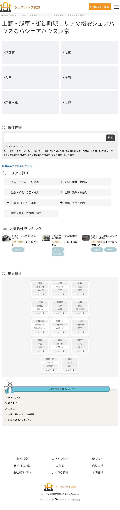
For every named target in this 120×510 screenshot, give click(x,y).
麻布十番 (50, 359)
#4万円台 (43, 150)
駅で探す (97, 459)
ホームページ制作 (60, 499)
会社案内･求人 (22, 472)
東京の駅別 (59, 15)
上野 (68, 102)
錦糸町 (60, 324)
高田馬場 (80, 308)
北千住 (40, 302)
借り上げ (12, 403)
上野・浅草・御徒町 (77, 15)
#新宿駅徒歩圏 (73, 150)
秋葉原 (10, 52)
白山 (80, 286)
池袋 (80, 283)
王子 (60, 290)
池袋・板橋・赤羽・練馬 (25, 192)
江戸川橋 (40, 321)
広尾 (80, 343)
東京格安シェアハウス (40, 15)
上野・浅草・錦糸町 (76, 192)
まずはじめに (14, 397)
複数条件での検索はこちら (17, 166)
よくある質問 (60, 472)
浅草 (68, 52)
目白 (80, 290)
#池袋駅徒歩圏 (89, 150)
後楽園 (38, 324)
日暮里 (40, 305)
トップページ (10, 15)
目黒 (40, 340)
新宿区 (57, 249)
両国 (58, 327)
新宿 (80, 305)
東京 (58, 346)
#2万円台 (21, 150)
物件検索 (22, 459)
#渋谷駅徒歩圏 (57, 150)
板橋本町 (40, 286)
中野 (80, 302)
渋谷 (40, 343)
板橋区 (97, 249)
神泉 (40, 346)
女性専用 (57, 253)
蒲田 (80, 346)
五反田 (80, 340)
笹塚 (80, 327)
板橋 (40, 283)
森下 (70, 362)
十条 (58, 286)
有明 (70, 359)
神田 (68, 77)
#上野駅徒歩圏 (106, 150)
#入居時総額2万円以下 (15, 155)
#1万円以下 (9, 150)
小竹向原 (40, 290)
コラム (23, 15)
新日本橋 (11, 102)
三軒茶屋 (80, 324)
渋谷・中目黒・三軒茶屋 (25, 182)
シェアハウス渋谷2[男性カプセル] (24, 236)
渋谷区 (18, 249)
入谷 (8, 77)
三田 (48, 362)
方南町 (80, 321)
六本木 (50, 365)
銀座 (60, 340)
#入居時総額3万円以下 (39, 155)
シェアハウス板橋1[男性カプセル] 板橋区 (104, 236)
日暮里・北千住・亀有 (23, 203)
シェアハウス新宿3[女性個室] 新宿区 (65, 236)
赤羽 (60, 283)
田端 (38, 308)
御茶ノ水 (38, 327)
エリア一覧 (40, 294)
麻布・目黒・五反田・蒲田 (26, 213)
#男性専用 (69, 155)
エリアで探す (60, 459)
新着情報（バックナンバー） (22, 419)
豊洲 (70, 365)
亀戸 (58, 321)
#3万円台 (32, 150)
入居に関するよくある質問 (21, 414)
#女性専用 (57, 155)
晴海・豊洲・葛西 (75, 203)
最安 (110, 249)
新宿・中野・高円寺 (76, 182)
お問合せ (97, 472)
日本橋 (60, 343)
